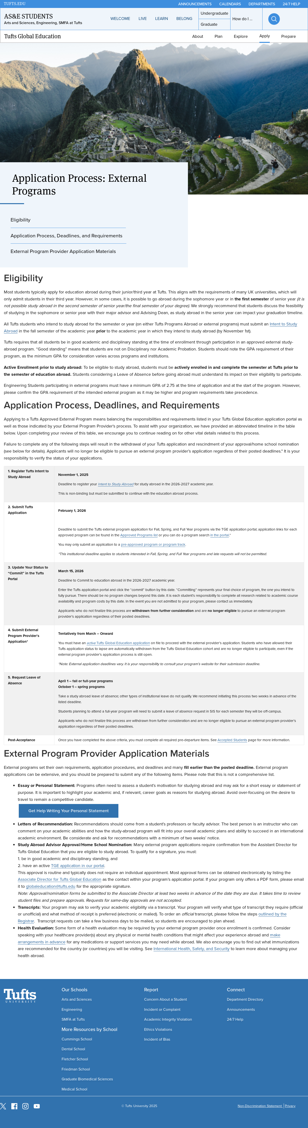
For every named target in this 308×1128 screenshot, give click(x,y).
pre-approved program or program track (153, 544)
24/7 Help (235, 1019)
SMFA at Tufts (73, 1019)
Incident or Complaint (162, 1009)
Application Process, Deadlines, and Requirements (66, 235)
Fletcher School (75, 1059)
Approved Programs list (139, 535)
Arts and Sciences (77, 999)
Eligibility (20, 219)
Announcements (241, 1009)
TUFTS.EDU (15, 4)
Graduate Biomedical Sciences (87, 1079)
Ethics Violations (158, 1029)
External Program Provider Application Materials (63, 251)
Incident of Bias (157, 1039)
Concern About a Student (165, 999)
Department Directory (245, 999)
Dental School (73, 1049)
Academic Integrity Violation (168, 1019)
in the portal (219, 535)
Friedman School (76, 1069)
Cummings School (77, 1039)
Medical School (74, 1089)
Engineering (72, 1009)
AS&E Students (28, 16)
